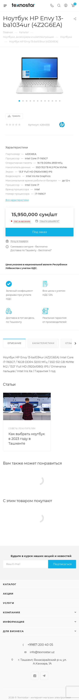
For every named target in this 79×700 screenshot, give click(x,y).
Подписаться (62, 564)
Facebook (35, 676)
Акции (8, 593)
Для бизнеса (13, 631)
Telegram (44, 676)
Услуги (8, 602)
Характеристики (43, 343)
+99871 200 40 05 (40, 644)
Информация (13, 621)
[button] (19, 101)
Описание (14, 343)
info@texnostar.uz (42, 652)
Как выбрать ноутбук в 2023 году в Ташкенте (26, 439)
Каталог (9, 584)
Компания (11, 612)
